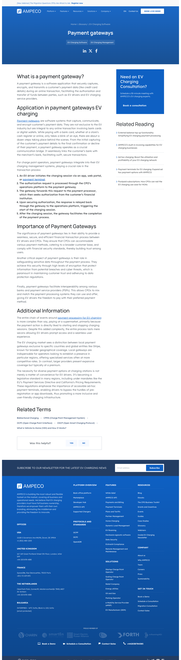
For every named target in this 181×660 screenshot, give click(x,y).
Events (140, 511)
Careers (141, 569)
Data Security (111, 539)
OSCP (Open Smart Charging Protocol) (76, 423)
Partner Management (115, 516)
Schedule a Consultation (148, 601)
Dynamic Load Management (118, 525)
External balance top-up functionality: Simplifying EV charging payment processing (139, 134)
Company (105, 11)
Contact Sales (144, 610)
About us (141, 555)
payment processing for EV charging (79, 317)
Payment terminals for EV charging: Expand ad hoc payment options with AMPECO (140, 171)
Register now (77, 3)
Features (63, 11)
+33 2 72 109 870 (24, 576)
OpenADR (77, 542)
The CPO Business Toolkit (148, 502)
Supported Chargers (82, 511)
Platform (50, 11)
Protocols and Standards (82, 523)
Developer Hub (79, 502)
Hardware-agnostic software (118, 535)
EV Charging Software (99, 24)
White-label (111, 493)
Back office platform (82, 493)
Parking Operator (113, 598)
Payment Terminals (114, 507)
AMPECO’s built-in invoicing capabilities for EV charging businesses (140, 146)
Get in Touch (145, 588)
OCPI (75, 537)
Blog (140, 493)
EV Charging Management (102, 42)
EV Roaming (111, 530)
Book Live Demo (152, 11)
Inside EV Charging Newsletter (146, 536)
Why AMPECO (144, 560)
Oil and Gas (111, 593)
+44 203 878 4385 (24, 559)
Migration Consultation (147, 606)
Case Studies (143, 521)
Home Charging (112, 521)
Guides (141, 516)
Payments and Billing (115, 502)
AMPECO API (79, 507)
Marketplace (78, 498)
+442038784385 (133, 643)
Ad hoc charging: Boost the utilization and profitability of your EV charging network (137, 158)
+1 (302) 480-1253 (24, 541)
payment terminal (34, 179)
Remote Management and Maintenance (117, 550)
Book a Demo (143, 597)
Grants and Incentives (147, 507)
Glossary (83, 24)
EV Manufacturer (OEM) (116, 610)
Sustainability (143, 579)
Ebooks (141, 498)
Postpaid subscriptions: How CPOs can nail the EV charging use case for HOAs (140, 183)
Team (140, 565)
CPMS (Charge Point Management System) (64, 418)
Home (74, 24)
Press (140, 574)
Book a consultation (134, 105)
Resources (77, 11)
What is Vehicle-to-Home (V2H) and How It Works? (41, 428)
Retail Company (112, 584)
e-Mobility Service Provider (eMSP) (117, 604)
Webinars (142, 530)
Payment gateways (28, 120)
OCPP (75, 532)
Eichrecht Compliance (115, 544)
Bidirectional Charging (28, 418)
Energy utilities (112, 589)
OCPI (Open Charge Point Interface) (34, 423)
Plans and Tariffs (113, 511)
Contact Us (133, 11)
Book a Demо (47, 643)
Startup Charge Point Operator (115, 570)
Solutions (91, 11)
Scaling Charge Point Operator (115, 578)
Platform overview (85, 485)
